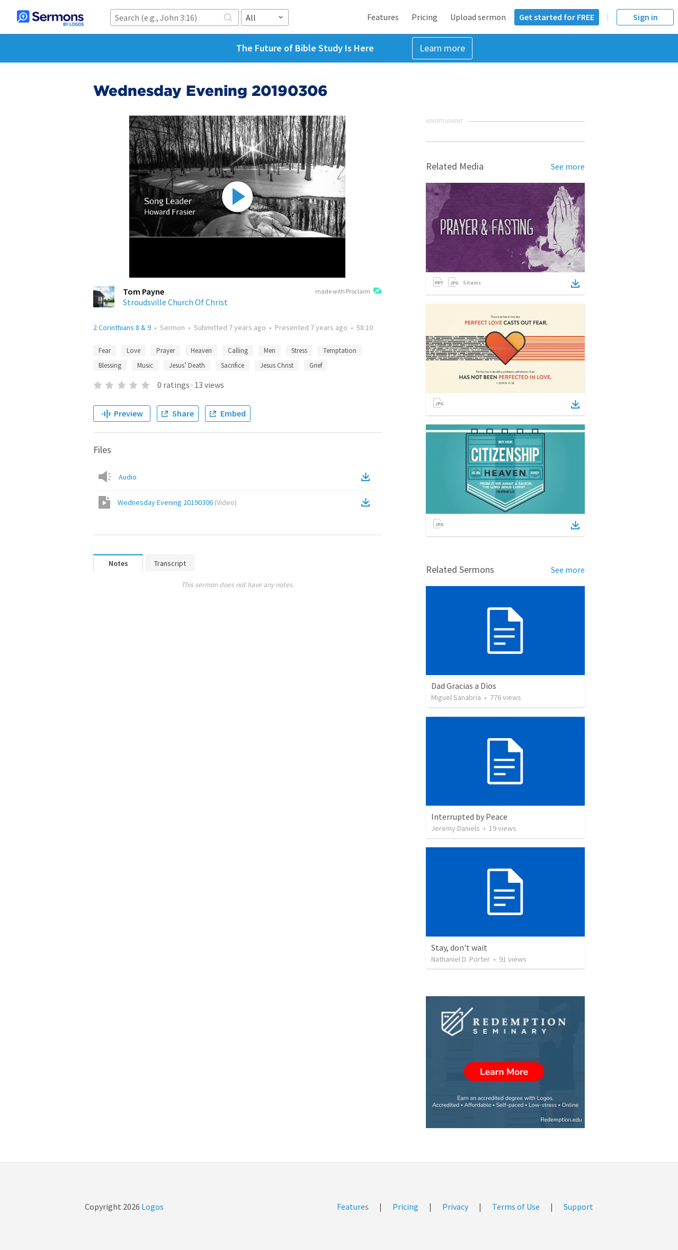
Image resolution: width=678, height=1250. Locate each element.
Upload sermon (478, 17)
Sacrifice (232, 365)
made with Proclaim (348, 292)
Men (269, 350)
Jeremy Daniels (455, 828)
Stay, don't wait (459, 947)
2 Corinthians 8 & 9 (122, 327)
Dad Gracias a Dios (463, 685)
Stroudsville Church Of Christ (175, 302)
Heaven (201, 350)
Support (578, 1206)
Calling (238, 350)
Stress (299, 350)
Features (383, 17)
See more (568, 166)
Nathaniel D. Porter (460, 959)
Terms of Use (516, 1206)
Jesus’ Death (187, 365)
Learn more (442, 48)
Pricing (425, 17)
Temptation (339, 350)
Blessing (110, 365)
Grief (315, 365)
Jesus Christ (276, 365)
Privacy (455, 1206)
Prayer (165, 350)
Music (145, 365)
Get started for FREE (556, 17)
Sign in (645, 17)
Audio (128, 477)
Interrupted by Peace (469, 816)
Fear (105, 350)
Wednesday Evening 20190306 (177, 502)
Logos (152, 1206)
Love (133, 350)
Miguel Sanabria (456, 697)
